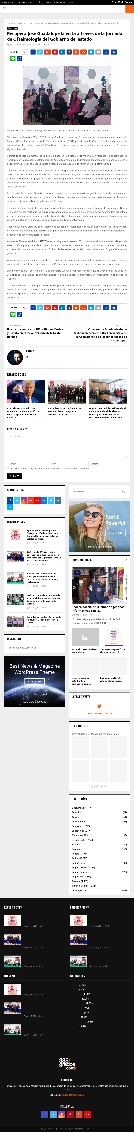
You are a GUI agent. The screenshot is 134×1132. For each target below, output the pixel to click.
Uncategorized (79, 890)
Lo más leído (78, 840)
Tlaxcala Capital (80, 886)
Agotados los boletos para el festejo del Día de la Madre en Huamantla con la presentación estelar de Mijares (43, 535)
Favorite (108, 713)
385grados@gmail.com (73, 1095)
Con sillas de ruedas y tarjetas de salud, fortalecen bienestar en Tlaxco (44, 619)
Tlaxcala (76, 881)
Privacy (48, 2)
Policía (75, 853)
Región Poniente (80, 872)
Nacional (76, 844)
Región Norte (78, 863)
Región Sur (77, 876)
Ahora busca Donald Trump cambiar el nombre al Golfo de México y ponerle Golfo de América (23, 413)
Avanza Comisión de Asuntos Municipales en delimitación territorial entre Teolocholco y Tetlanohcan (42, 578)
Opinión (76, 849)
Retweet (98, 713)
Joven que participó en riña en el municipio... (111, 679)
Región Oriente (79, 867)
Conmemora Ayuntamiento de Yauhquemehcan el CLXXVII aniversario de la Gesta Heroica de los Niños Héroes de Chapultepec (100, 335)
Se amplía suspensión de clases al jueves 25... (112, 651)
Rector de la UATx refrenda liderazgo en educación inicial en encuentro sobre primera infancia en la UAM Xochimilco (44, 556)
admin (12, 44)
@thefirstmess (99, 786)
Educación (77, 831)
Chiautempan (78, 821)
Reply (89, 713)
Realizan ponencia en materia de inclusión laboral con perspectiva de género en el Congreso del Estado (43, 599)
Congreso (77, 826)
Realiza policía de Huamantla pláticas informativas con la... (98, 608)
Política (76, 858)
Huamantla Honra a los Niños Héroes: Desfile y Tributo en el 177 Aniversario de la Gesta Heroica (35, 333)
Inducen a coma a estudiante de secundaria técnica (81, 681)
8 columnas (12, 28)
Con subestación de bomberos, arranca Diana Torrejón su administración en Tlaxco (65, 411)
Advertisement (60, 2)
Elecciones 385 (80, 835)
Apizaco (76, 817)
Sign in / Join (26, 2)
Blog (40, 2)
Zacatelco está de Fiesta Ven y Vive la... (84, 651)
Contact (72, 2)
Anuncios (77, 812)
